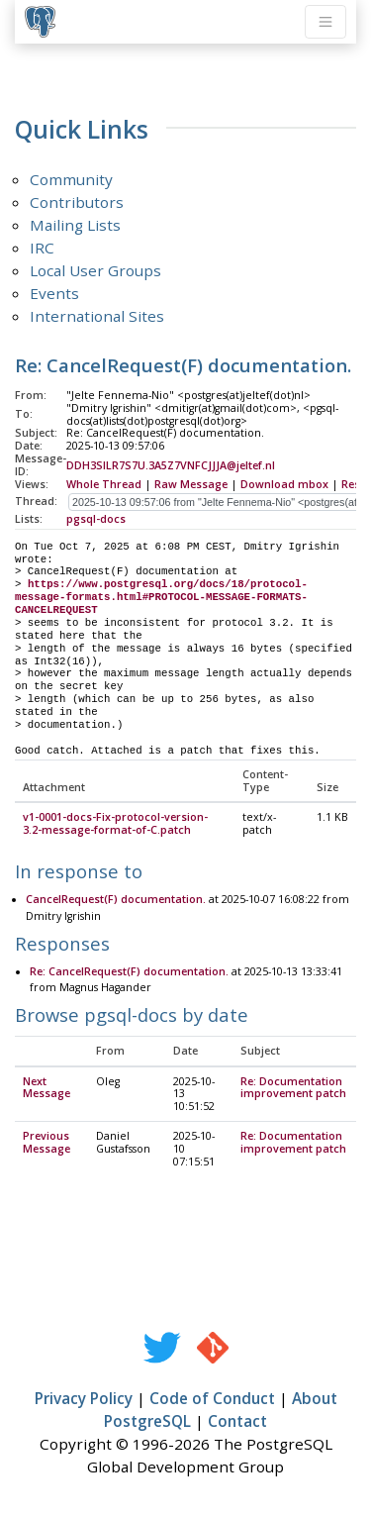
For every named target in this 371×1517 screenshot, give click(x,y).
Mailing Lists (75, 225)
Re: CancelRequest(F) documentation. (129, 972)
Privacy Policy (84, 1399)
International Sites (97, 316)
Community (71, 179)
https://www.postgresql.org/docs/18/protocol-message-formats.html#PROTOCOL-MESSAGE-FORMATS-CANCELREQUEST (161, 597)
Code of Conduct (212, 1399)
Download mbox (284, 484)
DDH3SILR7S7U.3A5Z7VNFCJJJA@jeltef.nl (170, 465)
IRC (42, 247)
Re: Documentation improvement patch (293, 1088)
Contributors (77, 202)
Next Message (46, 1088)
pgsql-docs (96, 519)
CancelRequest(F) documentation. (116, 900)
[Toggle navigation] (325, 22)
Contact (237, 1422)
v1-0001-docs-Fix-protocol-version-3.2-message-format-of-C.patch (115, 824)
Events (54, 293)
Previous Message (46, 1143)
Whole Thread (103, 484)
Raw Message (191, 484)
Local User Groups (95, 270)
